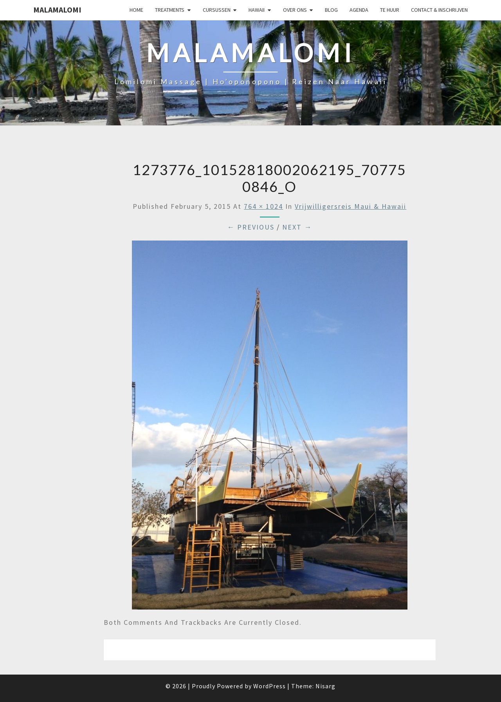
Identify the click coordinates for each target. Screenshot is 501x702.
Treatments (169, 9)
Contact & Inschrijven (439, 9)
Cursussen (217, 9)
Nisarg (325, 686)
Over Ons (295, 9)
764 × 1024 (263, 206)
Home (136, 9)
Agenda (359, 9)
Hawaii (257, 9)
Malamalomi (57, 9)
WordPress (269, 686)
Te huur (389, 9)
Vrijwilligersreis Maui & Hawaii (350, 206)
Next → (297, 227)
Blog (331, 9)
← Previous (250, 227)
